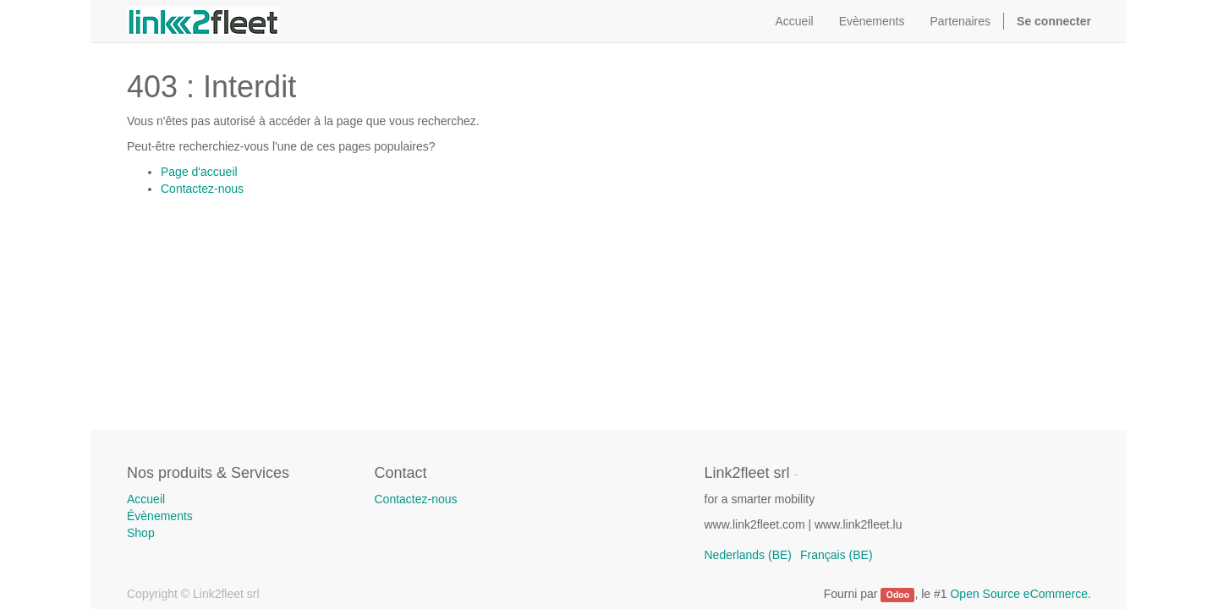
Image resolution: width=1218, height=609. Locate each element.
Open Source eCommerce (1019, 594)
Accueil (146, 499)
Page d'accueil (199, 171)
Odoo (897, 595)
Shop (141, 533)
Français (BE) (836, 555)
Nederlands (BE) (749, 555)
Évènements (160, 516)
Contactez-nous (202, 188)
